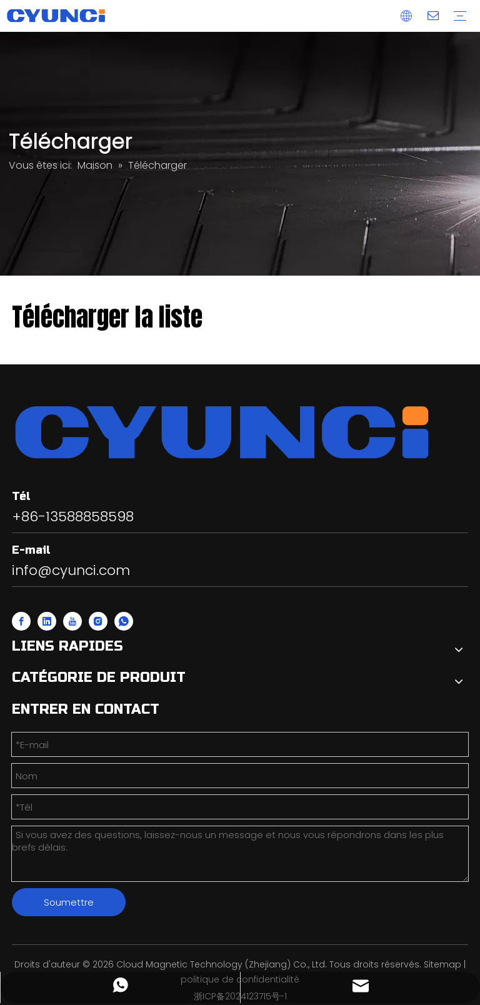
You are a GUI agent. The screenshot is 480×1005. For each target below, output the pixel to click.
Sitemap (442, 964)
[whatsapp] (123, 621)
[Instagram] (98, 621)
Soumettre (69, 902)
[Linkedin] (47, 621)
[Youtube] (72, 621)
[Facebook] (21, 621)
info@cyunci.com (71, 570)
